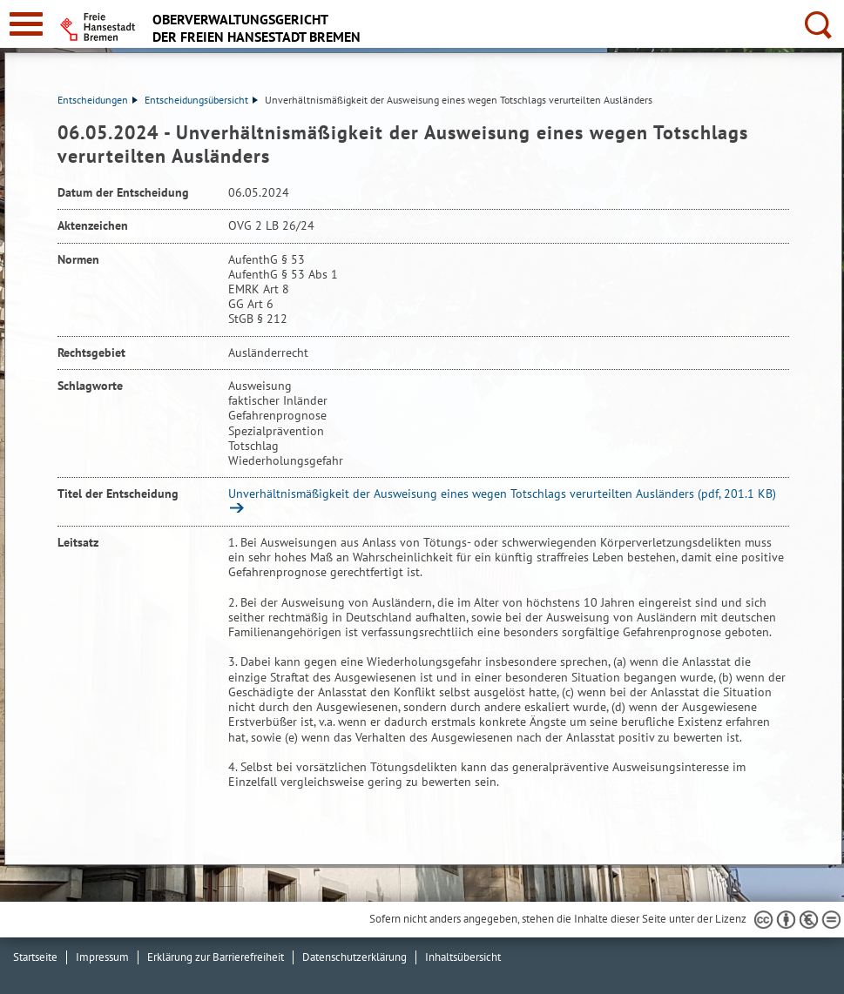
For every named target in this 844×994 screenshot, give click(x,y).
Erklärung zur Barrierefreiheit (215, 957)
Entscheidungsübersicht (201, 99)
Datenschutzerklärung (354, 957)
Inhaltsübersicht (463, 957)
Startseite (35, 957)
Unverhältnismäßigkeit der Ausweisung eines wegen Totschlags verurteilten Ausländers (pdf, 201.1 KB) (502, 493)
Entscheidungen (97, 99)
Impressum (102, 957)
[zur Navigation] (26, 24)
